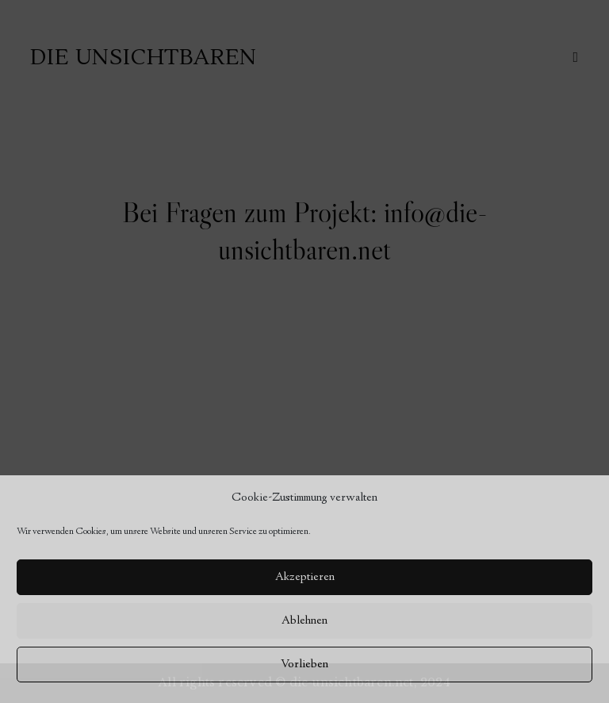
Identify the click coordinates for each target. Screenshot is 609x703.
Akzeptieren (305, 578)
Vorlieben (304, 665)
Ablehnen (304, 621)
